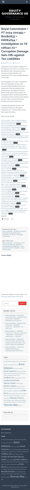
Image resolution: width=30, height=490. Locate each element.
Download (18, 124)
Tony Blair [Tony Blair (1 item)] (20, 405)
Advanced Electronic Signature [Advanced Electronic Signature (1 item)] (10, 361)
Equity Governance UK (15, 12)
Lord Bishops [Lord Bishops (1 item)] (9, 390)
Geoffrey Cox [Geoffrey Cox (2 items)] (9, 377)
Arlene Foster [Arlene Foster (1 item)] (19, 361)
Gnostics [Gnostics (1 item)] (24, 377)
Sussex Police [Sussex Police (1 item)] (14, 402)
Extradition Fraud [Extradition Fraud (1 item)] (16, 375)
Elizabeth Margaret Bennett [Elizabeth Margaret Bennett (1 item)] (20, 449)
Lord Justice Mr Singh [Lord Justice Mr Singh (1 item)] (16, 390)
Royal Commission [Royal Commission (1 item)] (15, 400)
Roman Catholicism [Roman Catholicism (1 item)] (7, 400)
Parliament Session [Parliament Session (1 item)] (18, 393)
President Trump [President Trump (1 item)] (23, 467)
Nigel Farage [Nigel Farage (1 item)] (11, 393)
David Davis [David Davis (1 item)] (19, 371)
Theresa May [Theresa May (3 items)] (11, 404)
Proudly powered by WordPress (10, 485)
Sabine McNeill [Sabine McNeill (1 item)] (23, 400)
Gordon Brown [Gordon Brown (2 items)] (10, 380)
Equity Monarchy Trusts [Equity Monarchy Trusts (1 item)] (16, 373)
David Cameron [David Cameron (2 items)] (10, 371)
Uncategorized (7, 433)
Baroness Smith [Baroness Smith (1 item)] (9, 364)
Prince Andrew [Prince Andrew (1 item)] (10, 395)
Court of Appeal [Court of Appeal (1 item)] (19, 368)
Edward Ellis (17, 63)
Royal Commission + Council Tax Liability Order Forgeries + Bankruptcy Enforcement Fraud (14, 348)
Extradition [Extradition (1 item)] (9, 375)
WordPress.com (15, 487)
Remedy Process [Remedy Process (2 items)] (17, 398)
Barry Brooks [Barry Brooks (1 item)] (15, 364)
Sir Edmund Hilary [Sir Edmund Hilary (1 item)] (7, 402)
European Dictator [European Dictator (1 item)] (12, 451)
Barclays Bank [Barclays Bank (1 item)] (23, 439)
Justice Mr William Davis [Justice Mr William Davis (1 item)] (11, 388)
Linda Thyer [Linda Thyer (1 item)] (18, 388)
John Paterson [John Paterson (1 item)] (19, 386)
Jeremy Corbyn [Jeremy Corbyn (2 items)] (10, 386)
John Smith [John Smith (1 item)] (7, 461)
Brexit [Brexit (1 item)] (14, 368)
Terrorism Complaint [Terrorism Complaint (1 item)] (21, 402)
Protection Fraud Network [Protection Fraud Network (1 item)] (20, 469)
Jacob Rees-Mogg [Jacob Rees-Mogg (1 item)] (19, 383)
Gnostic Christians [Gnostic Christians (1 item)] (18, 377)
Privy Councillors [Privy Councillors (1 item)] (16, 395)
